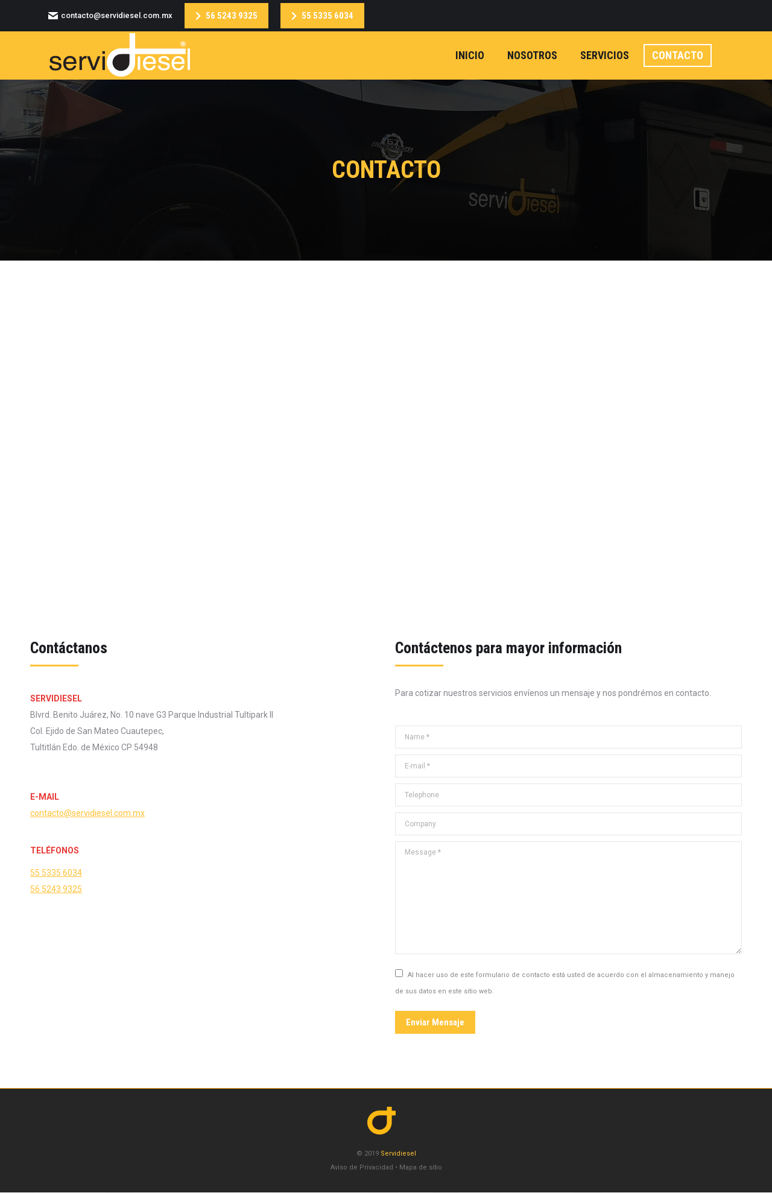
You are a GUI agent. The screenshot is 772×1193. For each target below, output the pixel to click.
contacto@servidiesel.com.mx (87, 813)
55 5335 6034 (56, 873)
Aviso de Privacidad (362, 1167)
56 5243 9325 (56, 889)
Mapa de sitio (420, 1167)
